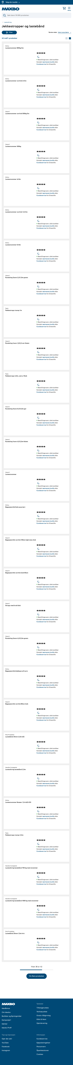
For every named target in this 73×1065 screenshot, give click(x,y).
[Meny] (69, 9)
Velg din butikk (13, 2)
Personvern (41, 1046)
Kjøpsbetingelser (43, 1043)
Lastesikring (8, 22)
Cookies (40, 1054)
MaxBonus (6, 1008)
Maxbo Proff (6, 1028)
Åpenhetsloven (43, 1050)
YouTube (5, 1043)
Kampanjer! (6, 1020)
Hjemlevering (42, 1023)
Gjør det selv (7, 1039)
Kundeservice (41, 64)
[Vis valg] (64, 32)
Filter (9, 32)
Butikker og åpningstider (11, 1016)
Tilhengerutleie (43, 1008)
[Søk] (36, 15)
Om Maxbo (6, 1012)
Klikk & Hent (41, 1019)
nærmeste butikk (48, 62)
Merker (4, 1024)
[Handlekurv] (64, 8)
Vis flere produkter (36, 976)
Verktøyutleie (42, 1011)
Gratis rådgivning (44, 1015)
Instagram (6, 1050)
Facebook (6, 1046)
